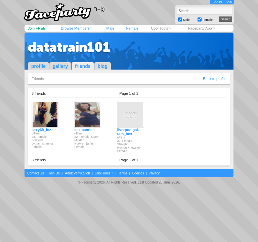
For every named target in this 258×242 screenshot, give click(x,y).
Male (110, 28)
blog (103, 66)
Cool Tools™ (161, 28)
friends (83, 66)
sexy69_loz (41, 130)
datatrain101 (69, 47)
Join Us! (54, 173)
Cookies (138, 173)
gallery (60, 66)
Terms (122, 173)
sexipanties (84, 130)
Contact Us (35, 173)
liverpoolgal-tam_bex (128, 132)
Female (132, 28)
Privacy (154, 173)
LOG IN (217, 2)
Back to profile (214, 79)
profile (38, 66)
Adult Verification (77, 173)
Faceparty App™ (202, 28)
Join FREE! (37, 28)
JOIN (229, 2)
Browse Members (75, 28)
